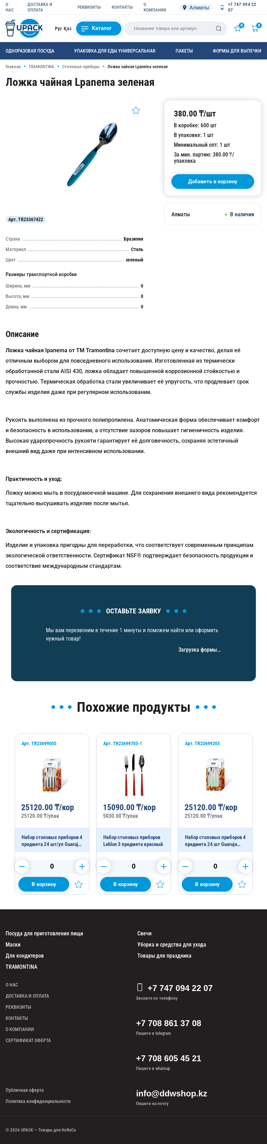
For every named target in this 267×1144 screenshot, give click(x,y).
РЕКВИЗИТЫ (89, 7)
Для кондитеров (25, 955)
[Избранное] (239, 28)
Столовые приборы (80, 66)
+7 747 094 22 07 (174, 988)
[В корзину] (212, 181)
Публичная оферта (25, 1090)
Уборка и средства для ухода (171, 944)
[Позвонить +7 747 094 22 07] (240, 7)
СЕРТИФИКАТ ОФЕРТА (28, 1040)
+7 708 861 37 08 (168, 1023)
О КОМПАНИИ (155, 7)
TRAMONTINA (41, 66)
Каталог (96, 28)
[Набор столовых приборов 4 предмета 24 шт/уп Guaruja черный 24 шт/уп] (52, 792)
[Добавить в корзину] (43, 884)
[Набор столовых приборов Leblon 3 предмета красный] (134, 792)
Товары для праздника (164, 955)
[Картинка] (91, 206)
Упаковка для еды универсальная (114, 51)
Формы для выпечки (237, 51)
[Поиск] (218, 28)
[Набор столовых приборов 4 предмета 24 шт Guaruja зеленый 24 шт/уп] (215, 792)
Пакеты (184, 51)
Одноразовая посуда (30, 51)
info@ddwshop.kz (171, 1093)
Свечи (144, 933)
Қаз (67, 28)
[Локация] (195, 7)
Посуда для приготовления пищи (44, 933)
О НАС (10, 7)
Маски (13, 944)
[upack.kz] (25, 28)
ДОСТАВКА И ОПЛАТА (39, 7)
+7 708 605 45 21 (168, 1058)
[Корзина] (256, 28)
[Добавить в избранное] (136, 110)
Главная (13, 66)
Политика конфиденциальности (38, 1101)
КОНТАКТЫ (122, 7)
